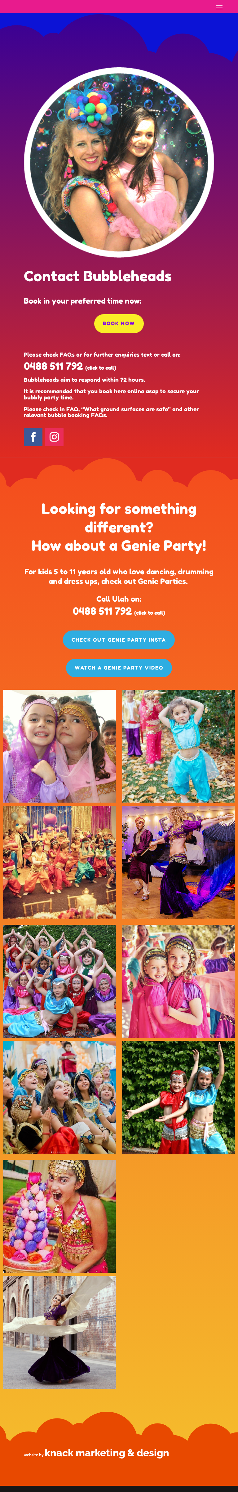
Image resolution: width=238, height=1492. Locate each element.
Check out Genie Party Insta (119, 640)
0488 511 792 (53, 366)
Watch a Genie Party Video (119, 668)
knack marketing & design (107, 1453)
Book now (119, 323)
